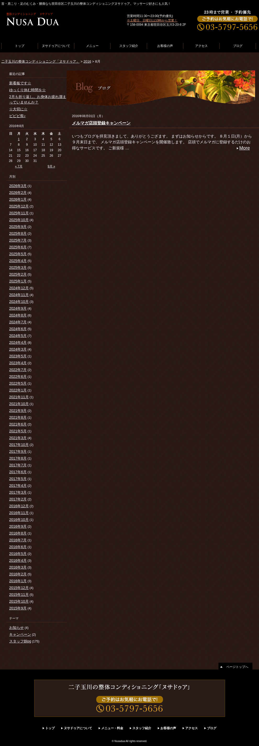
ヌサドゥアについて (56, 46)
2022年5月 (18, 383)
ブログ (238, 46)
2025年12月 (19, 206)
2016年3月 (18, 567)
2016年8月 (18, 533)
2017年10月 (19, 445)
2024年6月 (18, 329)
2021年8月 (18, 417)
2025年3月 (18, 267)
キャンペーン (20, 634)
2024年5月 (18, 336)
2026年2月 (18, 192)
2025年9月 (18, 227)
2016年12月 (19, 506)
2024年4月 (18, 342)
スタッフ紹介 (128, 46)
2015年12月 (19, 588)
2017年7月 (18, 465)
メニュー (92, 46)
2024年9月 (18, 308)
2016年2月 (18, 574)
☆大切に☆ (18, 109)
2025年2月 (18, 274)
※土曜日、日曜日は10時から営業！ (152, 20)
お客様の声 (165, 46)
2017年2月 (18, 499)
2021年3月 (18, 438)
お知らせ (16, 627)
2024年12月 (19, 288)
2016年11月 (19, 513)
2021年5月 (18, 431)
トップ (19, 46)
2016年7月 (18, 540)
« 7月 (18, 166)
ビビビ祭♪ (17, 116)
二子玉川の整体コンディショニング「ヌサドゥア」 (40, 61)
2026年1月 (18, 199)
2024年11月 (19, 295)
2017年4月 (18, 485)
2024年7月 (18, 322)
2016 (87, 61)
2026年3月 (18, 186)
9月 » (51, 166)
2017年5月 (18, 479)
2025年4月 (18, 261)
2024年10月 (19, 302)
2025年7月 (18, 240)
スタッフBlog (20, 641)
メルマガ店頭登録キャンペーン (101, 123)
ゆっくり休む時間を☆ (27, 90)
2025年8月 (18, 233)
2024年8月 (18, 315)
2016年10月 (19, 520)
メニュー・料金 (112, 728)
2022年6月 (18, 376)
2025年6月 (18, 247)
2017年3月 (18, 492)
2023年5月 (18, 356)
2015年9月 (18, 608)
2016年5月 (18, 554)
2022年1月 (18, 390)
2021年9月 (18, 411)
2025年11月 (19, 213)
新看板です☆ (20, 83)
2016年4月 (18, 560)
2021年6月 (18, 424)
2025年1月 (18, 281)
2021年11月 (19, 397)
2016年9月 (18, 526)
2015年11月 (19, 594)
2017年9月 (18, 451)
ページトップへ (237, 667)
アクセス (201, 46)
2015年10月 (19, 601)
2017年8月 (18, 458)
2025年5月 (18, 254)
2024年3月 (18, 349)
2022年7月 (18, 370)
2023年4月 (18, 363)
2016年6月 (18, 547)
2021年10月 (19, 404)
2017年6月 (18, 472)
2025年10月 (19, 220)
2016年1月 (18, 581)
